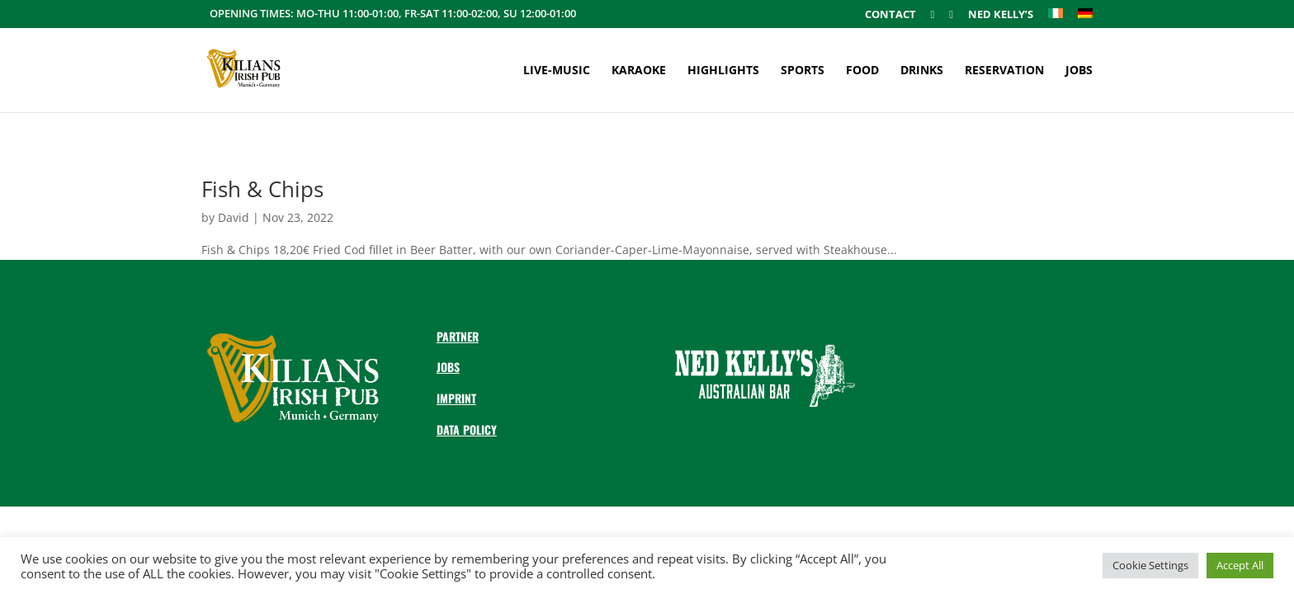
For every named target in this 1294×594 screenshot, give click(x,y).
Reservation (1004, 71)
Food (862, 71)
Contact (890, 15)
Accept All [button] (1239, 565)
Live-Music (556, 71)
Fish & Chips (262, 189)
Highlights (723, 71)
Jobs (1079, 71)
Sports (802, 71)
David (233, 217)
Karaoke (639, 71)
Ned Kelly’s (1000, 15)
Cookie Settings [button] (1150, 565)
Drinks (921, 71)
